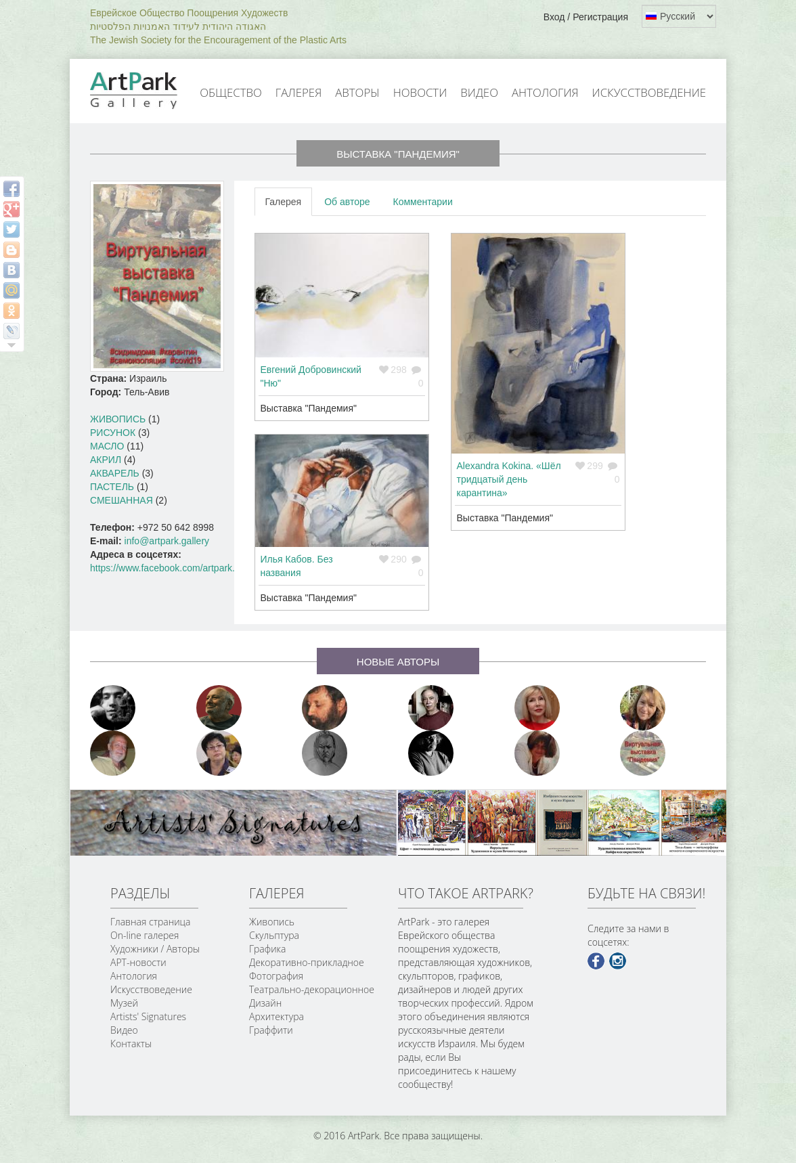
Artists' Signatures (148, 1016)
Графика (267, 948)
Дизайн (265, 1002)
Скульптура (274, 935)
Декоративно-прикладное (306, 962)
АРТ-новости (138, 962)
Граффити (271, 1030)
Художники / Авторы (155, 948)
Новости (420, 92)
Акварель (114, 473)
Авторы (357, 92)
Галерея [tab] (283, 201)
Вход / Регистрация (586, 17)
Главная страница (150, 921)
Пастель (112, 486)
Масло (107, 446)
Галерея (298, 92)
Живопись (118, 419)
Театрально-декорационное (311, 989)
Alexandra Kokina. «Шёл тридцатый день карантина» (509, 479)
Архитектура (276, 1016)
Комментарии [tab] (423, 201)
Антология (545, 92)
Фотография (276, 975)
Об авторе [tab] (347, 201)
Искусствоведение (649, 92)
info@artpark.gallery (167, 540)
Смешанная (121, 500)
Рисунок (112, 432)
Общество (231, 92)
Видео (479, 92)
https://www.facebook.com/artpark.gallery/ (177, 568)
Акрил (105, 459)
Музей (124, 1002)
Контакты (131, 1043)
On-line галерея (144, 935)
